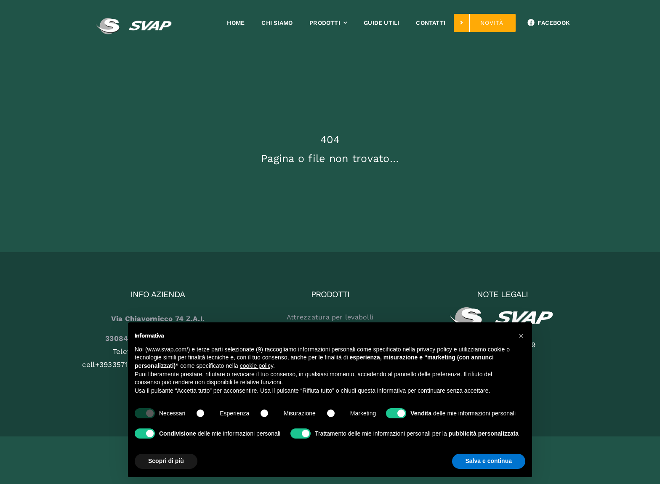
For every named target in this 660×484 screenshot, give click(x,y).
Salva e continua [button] (489, 460)
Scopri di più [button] (166, 460)
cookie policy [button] (256, 365)
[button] (521, 336)
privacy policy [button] (434, 349)
